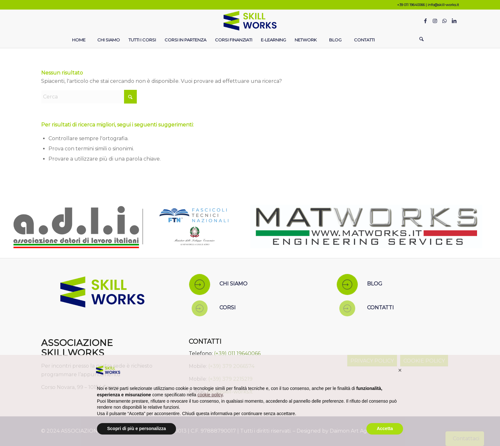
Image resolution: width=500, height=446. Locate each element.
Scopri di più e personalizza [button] (136, 428)
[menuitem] (78, 40)
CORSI (227, 308)
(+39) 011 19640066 (237, 353)
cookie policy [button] (210, 394)
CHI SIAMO (233, 284)
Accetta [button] (385, 428)
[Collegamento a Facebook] (425, 20)
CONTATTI (380, 308)
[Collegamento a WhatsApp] (444, 20)
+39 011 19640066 (411, 5)
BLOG (374, 284)
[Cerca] (421, 40)
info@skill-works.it (443, 5)
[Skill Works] (250, 21)
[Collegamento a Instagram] (435, 20)
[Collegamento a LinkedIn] (454, 20)
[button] (400, 370)
